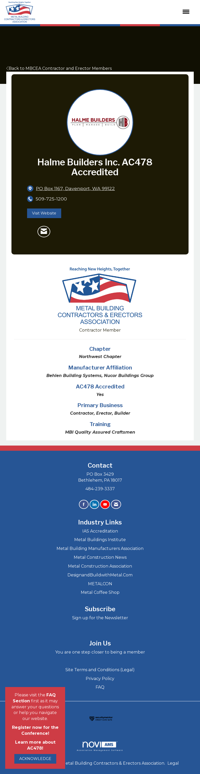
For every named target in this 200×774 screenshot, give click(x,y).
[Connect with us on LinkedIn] (94, 504)
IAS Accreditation (100, 531)
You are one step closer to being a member (100, 652)
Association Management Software (100, 746)
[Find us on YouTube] (105, 504)
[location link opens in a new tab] (75, 188)
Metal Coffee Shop (100, 592)
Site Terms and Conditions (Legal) (100, 669)
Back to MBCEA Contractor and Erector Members (59, 68)
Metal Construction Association (100, 566)
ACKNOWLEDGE (35, 758)
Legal (173, 763)
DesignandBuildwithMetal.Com (100, 575)
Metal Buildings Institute (100, 539)
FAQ (100, 687)
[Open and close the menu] (115, 12)
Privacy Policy (100, 678)
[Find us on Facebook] (84, 504)
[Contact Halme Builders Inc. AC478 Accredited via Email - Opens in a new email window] (44, 231)
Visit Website (44, 213)
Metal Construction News (100, 557)
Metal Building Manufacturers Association (100, 548)
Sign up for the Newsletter (100, 617)
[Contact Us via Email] (116, 504)
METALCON (100, 583)
